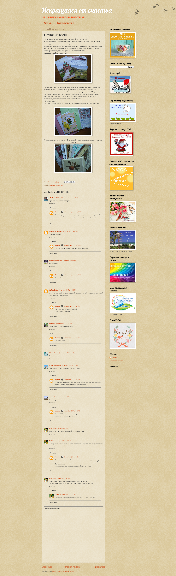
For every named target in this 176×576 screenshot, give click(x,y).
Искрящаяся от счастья (77, 10)
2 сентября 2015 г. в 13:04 (62, 441)
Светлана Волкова (55, 261)
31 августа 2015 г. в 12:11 (62, 397)
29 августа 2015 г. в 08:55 (67, 290)
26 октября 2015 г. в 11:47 (62, 478)
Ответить (52, 204)
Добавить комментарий (52, 508)
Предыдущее (99, 567)
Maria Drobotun (54, 198)
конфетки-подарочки (56, 185)
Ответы (54, 208)
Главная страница (65, 23)
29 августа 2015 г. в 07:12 (70, 261)
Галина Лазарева (55, 231)
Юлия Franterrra (55, 365)
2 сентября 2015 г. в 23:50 (72, 457)
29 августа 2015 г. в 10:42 (64, 324)
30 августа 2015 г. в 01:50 (72, 212)
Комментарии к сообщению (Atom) (63, 571)
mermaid (52, 324)
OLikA (51, 428)
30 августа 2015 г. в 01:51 (72, 306)
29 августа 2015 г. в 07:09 (69, 231)
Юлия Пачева (54, 353)
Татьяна (57, 212)
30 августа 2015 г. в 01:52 (72, 380)
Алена (51, 397)
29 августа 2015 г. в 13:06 (67, 353)
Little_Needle (53, 290)
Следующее (47, 567)
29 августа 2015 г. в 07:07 (69, 198)
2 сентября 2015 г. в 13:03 (62, 428)
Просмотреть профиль (116, 361)
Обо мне (48, 23)
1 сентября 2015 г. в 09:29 (72, 411)
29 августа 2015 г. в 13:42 (70, 365)
